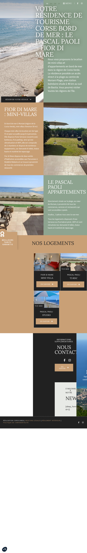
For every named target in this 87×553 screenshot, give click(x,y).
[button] (83, 262)
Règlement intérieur (51, 420)
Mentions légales (33, 420)
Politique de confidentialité (16, 423)
